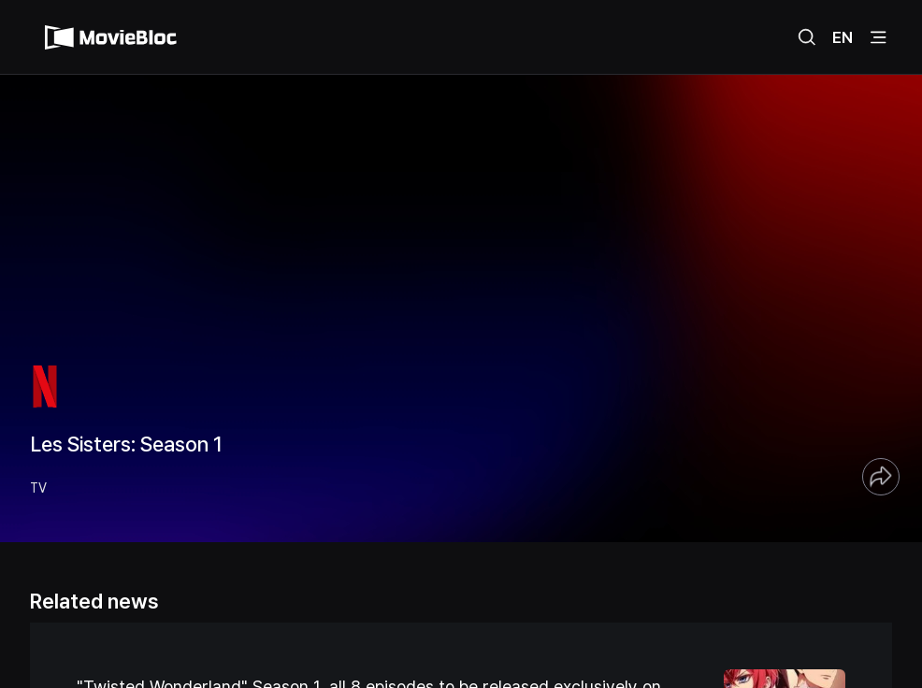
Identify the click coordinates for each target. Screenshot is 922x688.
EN (842, 37)
